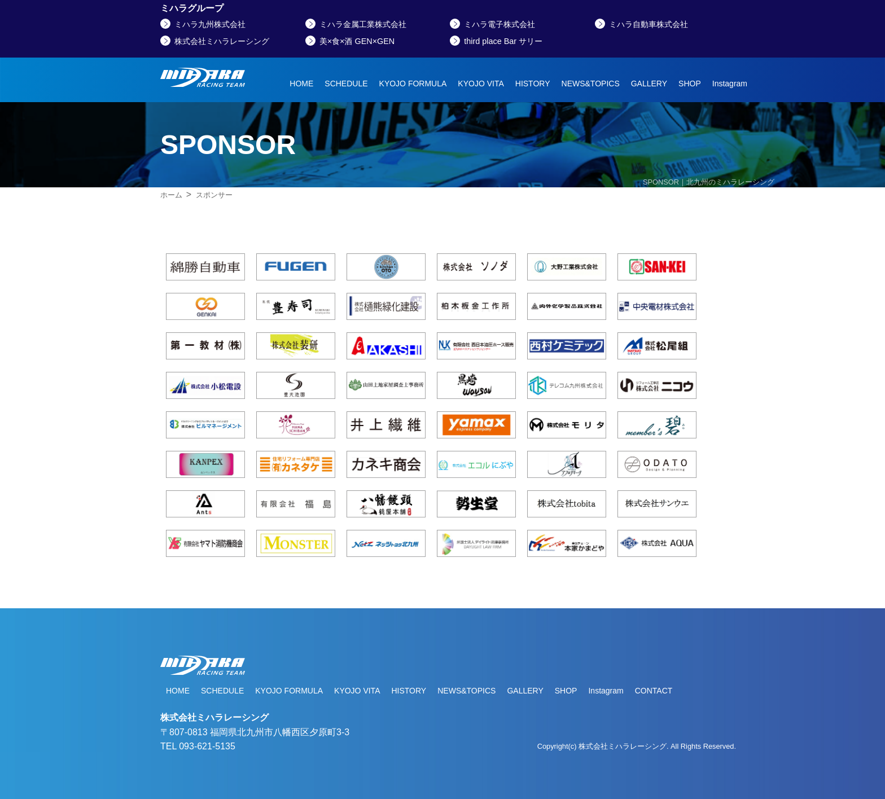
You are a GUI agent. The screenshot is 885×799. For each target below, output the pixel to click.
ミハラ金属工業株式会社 (362, 24)
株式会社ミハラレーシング (221, 41)
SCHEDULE (346, 83)
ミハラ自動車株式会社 (648, 24)
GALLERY (649, 83)
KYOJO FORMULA (413, 83)
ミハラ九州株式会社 (210, 24)
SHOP (689, 83)
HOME (301, 83)
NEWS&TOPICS (591, 83)
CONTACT (654, 690)
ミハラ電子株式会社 (499, 24)
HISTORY (532, 83)
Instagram (729, 83)
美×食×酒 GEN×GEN (357, 41)
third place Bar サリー (503, 41)
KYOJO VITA (480, 83)
